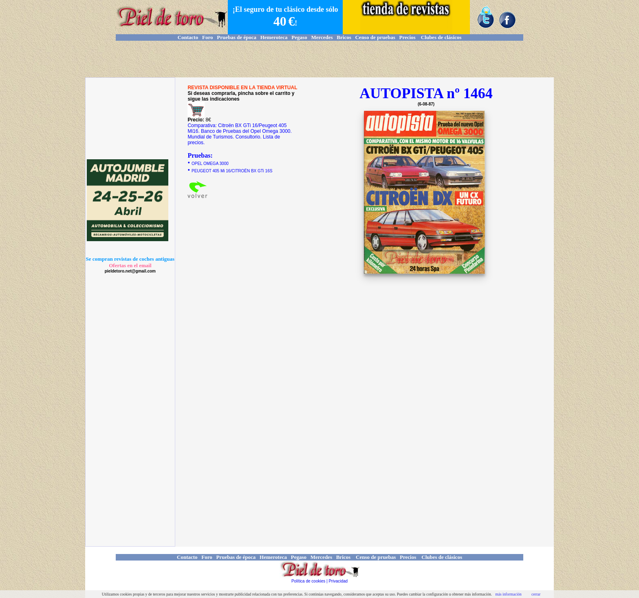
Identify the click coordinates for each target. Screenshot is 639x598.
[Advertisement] (319, 59)
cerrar (535, 594)
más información (508, 594)
